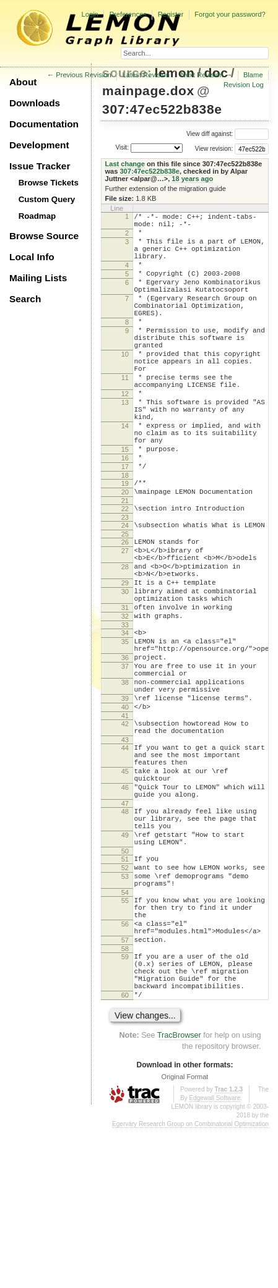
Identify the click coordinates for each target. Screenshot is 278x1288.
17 (125, 524)
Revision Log (244, 84)
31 (125, 689)
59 (125, 1105)
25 (125, 600)
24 (125, 590)
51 (125, 989)
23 (125, 582)
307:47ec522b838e (162, 109)
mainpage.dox (148, 90)
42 (125, 827)
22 (125, 571)
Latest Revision (146, 74)
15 (125, 503)
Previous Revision (83, 74)
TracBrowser (179, 1194)
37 (125, 759)
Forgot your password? (229, 14)
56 (125, 1066)
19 (125, 542)
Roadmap (37, 216)
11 (125, 414)
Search (25, 299)
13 (125, 445)
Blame (253, 74)
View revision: (214, 148)
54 (125, 1029)
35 (125, 728)
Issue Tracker (39, 166)
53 (125, 1010)
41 (125, 819)
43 (125, 847)
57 (125, 1086)
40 (125, 809)
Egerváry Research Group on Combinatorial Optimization (190, 1283)
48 (125, 932)
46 (125, 904)
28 (125, 639)
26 (125, 608)
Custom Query (47, 199)
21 (125, 563)
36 (125, 748)
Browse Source (44, 236)
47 (125, 924)
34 (125, 718)
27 (125, 619)
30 (125, 669)
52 (125, 999)
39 (125, 798)
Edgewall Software (214, 1257)
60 (125, 1152)
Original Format (185, 1236)
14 (125, 474)
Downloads (34, 103)
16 (125, 513)
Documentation (44, 124)
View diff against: (227, 133)
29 (125, 659)
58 (125, 1097)
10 (125, 385)
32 (125, 699)
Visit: (122, 147)
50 (125, 981)
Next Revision (202, 74)
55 (125, 1037)
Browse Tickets (49, 182)
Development (39, 145)
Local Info (31, 257)
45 (125, 884)
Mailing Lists (38, 278)
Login (89, 14)
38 (125, 778)
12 (125, 434)
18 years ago (192, 178)
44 (125, 855)
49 (125, 961)
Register (171, 14)
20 (125, 553)
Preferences (128, 14)
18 (125, 534)
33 (125, 710)
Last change (125, 163)
